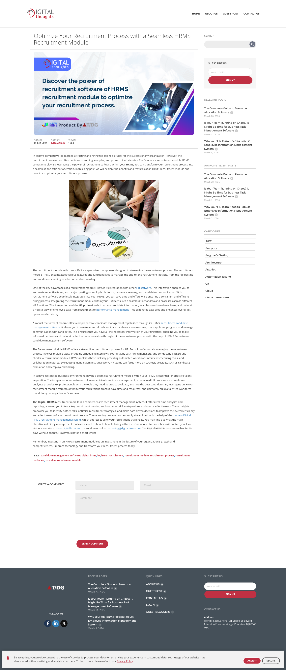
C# (207, 283)
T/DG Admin (58, 143)
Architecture (213, 262)
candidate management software (60, 455)
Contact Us (251, 13)
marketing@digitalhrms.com (124, 428)
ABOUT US (152, 584)
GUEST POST (154, 591)
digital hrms (89, 455)
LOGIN (150, 604)
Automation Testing (218, 276)
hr (98, 455)
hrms (104, 455)
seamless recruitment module (63, 460)
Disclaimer (247, 652)
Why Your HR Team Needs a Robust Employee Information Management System (228, 144)
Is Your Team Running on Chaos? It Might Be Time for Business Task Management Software (226, 126)
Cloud (209, 290)
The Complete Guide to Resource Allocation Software (225, 110)
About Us (211, 13)
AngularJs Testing (216, 255)
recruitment (116, 455)
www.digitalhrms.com (69, 428)
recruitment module (137, 455)
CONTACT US (154, 598)
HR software (143, 288)
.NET (208, 241)
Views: (72, 140)
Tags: (37, 455)
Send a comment (92, 543)
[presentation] (105, 524)
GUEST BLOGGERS (158, 611)
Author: (55, 140)
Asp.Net (210, 269)
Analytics (211, 248)
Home (196, 13)
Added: (38, 140)
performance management (112, 309)
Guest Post (230, 13)
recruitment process (162, 455)
